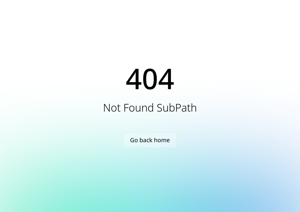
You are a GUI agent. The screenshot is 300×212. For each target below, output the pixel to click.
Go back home (150, 140)
